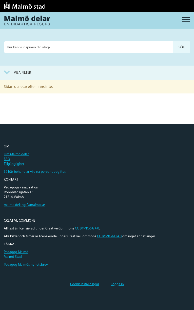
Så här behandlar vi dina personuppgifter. (35, 172)
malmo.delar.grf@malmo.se (24, 205)
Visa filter (22, 73)
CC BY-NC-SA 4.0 (87, 228)
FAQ (7, 159)
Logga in (117, 284)
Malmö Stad (13, 257)
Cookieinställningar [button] (84, 284)
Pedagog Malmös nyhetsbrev (26, 265)
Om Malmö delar (16, 154)
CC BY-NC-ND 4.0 (109, 236)
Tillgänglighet (14, 164)
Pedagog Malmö (16, 252)
